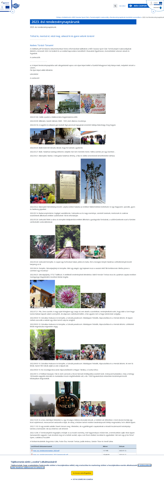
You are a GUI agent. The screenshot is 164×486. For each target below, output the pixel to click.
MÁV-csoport (141, 6)
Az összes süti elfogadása (82, 476)
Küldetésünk (66, 17)
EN (123, 6)
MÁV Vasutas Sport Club (80, 17)
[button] (115, 6)
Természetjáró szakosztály (99, 17)
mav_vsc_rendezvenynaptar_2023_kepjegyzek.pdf (50, 455)
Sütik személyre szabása (83, 482)
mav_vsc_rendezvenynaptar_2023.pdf (46, 451)
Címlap (58, 17)
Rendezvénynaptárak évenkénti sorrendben (125, 17)
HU (120, 6)
